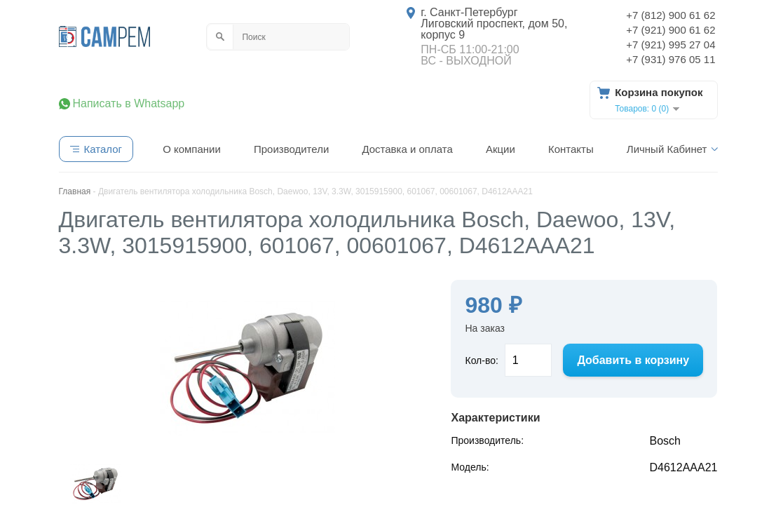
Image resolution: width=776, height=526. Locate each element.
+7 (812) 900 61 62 (670, 15)
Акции (500, 149)
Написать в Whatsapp (129, 103)
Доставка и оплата (407, 149)
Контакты (571, 149)
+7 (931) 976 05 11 (670, 59)
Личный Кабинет (667, 149)
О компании (192, 149)
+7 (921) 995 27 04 (670, 44)
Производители (291, 149)
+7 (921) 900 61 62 (670, 30)
